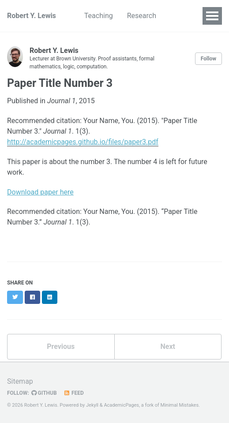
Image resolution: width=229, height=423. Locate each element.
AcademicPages (121, 405)
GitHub (44, 393)
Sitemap (20, 381)
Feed (74, 393)
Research (141, 15)
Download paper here (40, 192)
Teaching (98, 15)
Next (168, 346)
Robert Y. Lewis (31, 15)
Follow (208, 59)
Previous (61, 346)
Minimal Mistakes (180, 405)
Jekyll (92, 405)
